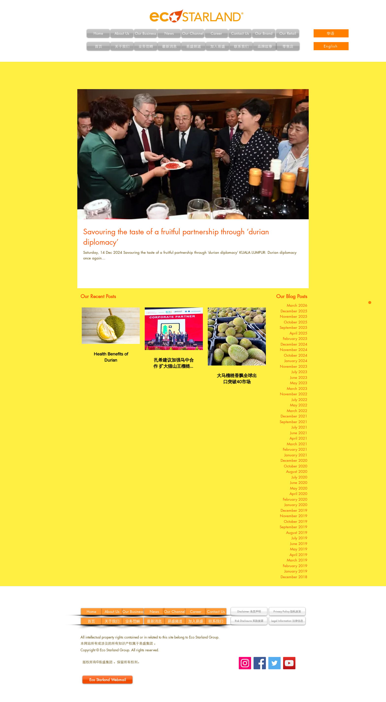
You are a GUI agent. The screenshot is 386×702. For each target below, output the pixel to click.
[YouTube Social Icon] (289, 663)
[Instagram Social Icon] (245, 663)
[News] (169, 33)
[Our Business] (145, 33)
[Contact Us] (240, 33)
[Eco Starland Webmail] (107, 680)
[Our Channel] (192, 33)
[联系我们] (241, 46)
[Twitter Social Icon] (274, 663)
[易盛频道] (193, 46)
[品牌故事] (264, 46)
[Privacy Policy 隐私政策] (287, 611)
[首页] (98, 46)
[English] (331, 46)
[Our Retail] (287, 33)
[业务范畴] (145, 46)
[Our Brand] (263, 33)
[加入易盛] (217, 46)
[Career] (216, 33)
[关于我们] (122, 46)
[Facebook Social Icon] (260, 663)
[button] (249, 611)
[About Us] (122, 33)
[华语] (331, 33)
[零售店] (287, 46)
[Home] (98, 33)
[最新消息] (169, 46)
